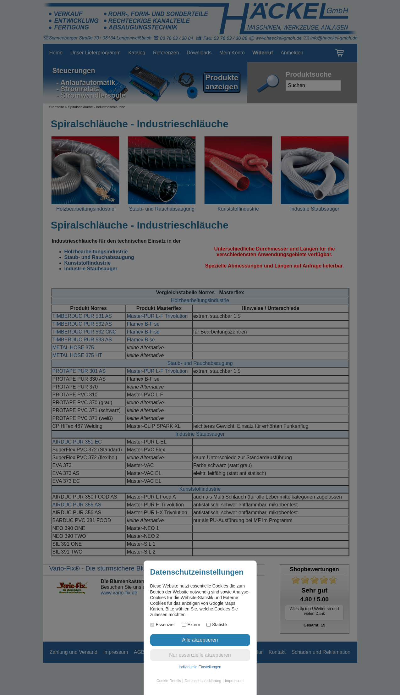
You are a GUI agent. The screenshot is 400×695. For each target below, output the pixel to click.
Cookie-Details (168, 681)
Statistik (216, 624)
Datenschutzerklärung (202, 681)
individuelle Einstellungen (200, 667)
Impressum (234, 681)
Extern (191, 624)
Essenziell (163, 624)
